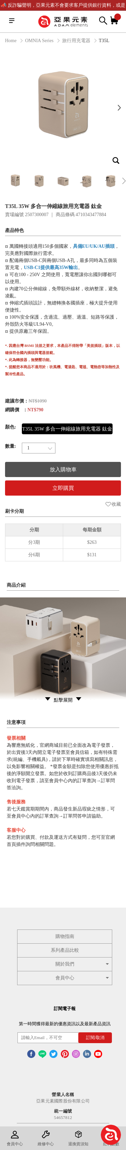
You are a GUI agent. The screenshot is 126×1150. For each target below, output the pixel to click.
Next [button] (119, 107)
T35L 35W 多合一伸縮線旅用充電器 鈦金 (67, 429)
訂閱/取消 (95, 1037)
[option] (63, 107)
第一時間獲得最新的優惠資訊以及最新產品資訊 (65, 1023)
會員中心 (83, 977)
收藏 (113, 504)
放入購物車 (63, 469)
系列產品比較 (65, 950)
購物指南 (64, 936)
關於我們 (83, 964)
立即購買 (63, 488)
